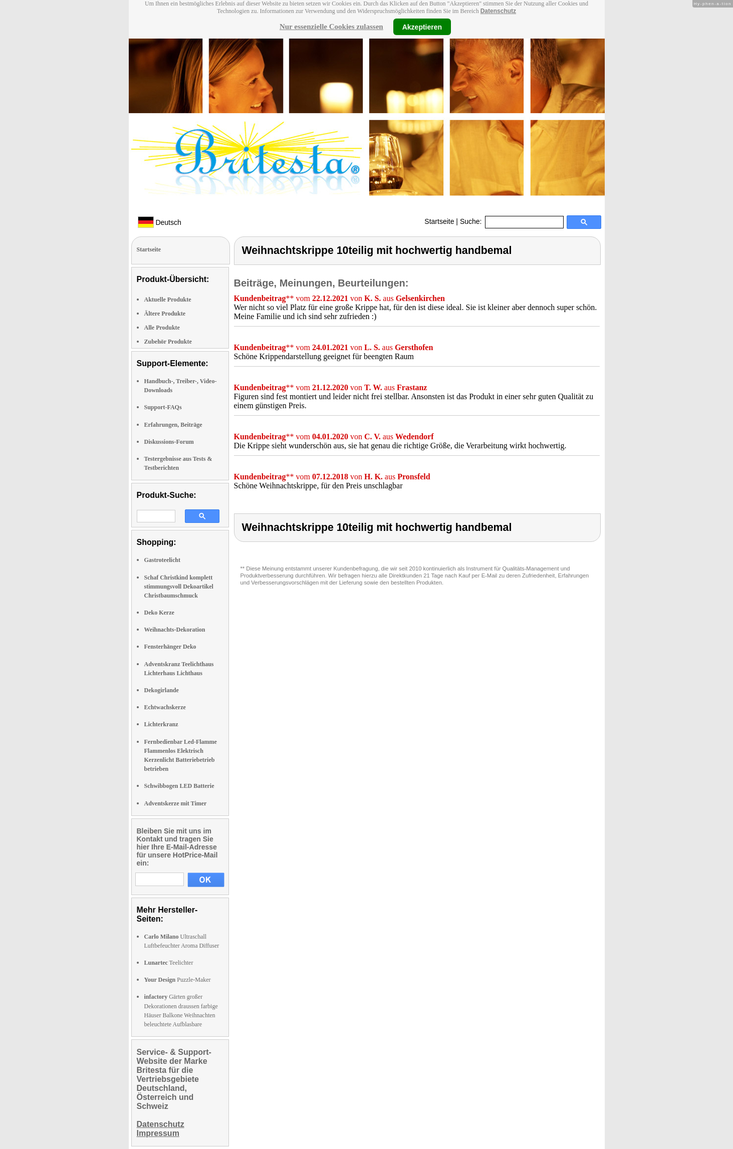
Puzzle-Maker (177, 979)
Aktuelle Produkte (167, 299)
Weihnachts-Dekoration (174, 629)
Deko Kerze (159, 612)
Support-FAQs (163, 407)
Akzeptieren (422, 27)
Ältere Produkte (165, 313)
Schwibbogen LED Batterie (179, 785)
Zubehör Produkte (168, 341)
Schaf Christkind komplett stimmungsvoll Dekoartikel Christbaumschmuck (178, 586)
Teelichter (168, 962)
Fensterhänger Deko (170, 646)
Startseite (439, 221)
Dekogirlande (161, 690)
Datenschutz (498, 11)
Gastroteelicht (162, 559)
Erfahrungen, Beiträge (173, 424)
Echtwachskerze (165, 707)
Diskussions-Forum (169, 441)
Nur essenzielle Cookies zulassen (331, 27)
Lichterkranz (161, 724)
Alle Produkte (162, 327)
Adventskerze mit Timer (175, 803)
